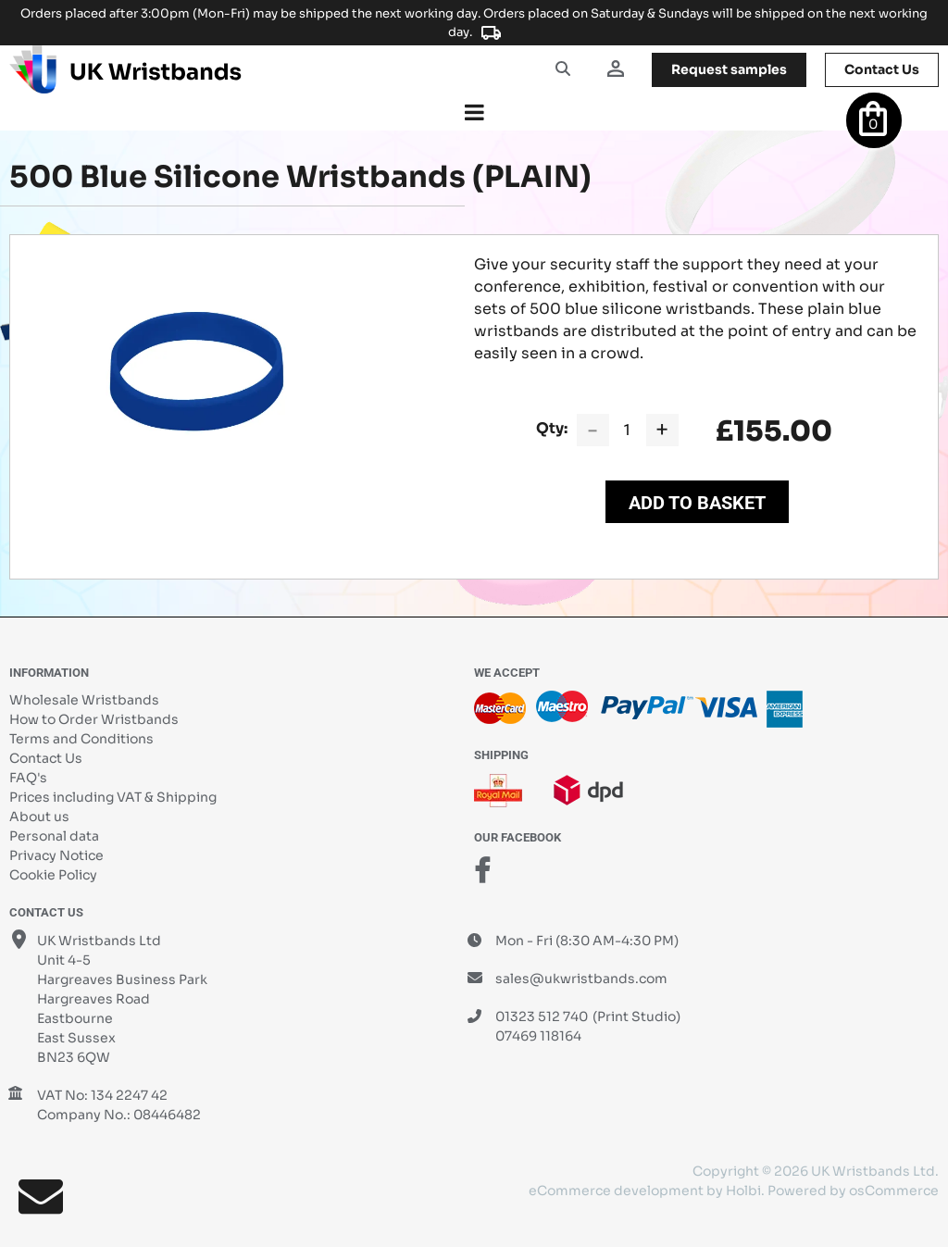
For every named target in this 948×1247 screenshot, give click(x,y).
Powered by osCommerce (853, 1190)
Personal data (54, 836)
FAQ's (28, 777)
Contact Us (45, 758)
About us (39, 816)
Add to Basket (697, 503)
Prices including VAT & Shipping (113, 797)
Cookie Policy (53, 875)
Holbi (743, 1190)
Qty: (552, 428)
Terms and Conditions (81, 738)
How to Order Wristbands (94, 719)
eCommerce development (616, 1190)
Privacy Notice (56, 855)
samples (729, 69)
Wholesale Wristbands (84, 700)
